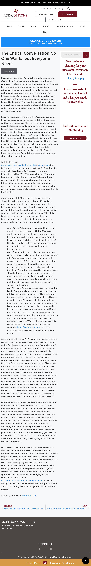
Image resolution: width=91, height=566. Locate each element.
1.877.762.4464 (75, 79)
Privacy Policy (33, 563)
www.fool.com (29, 495)
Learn (21, 26)
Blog (45, 32)
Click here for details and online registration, (22, 480)
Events (47, 26)
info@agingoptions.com (61, 557)
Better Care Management (28, 327)
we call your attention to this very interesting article (25, 165)
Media (34, 26)
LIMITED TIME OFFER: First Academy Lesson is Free (45, 3)
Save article (9, 71)
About (9, 26)
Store (82, 26)
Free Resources (65, 26)
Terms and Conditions (62, 563)
